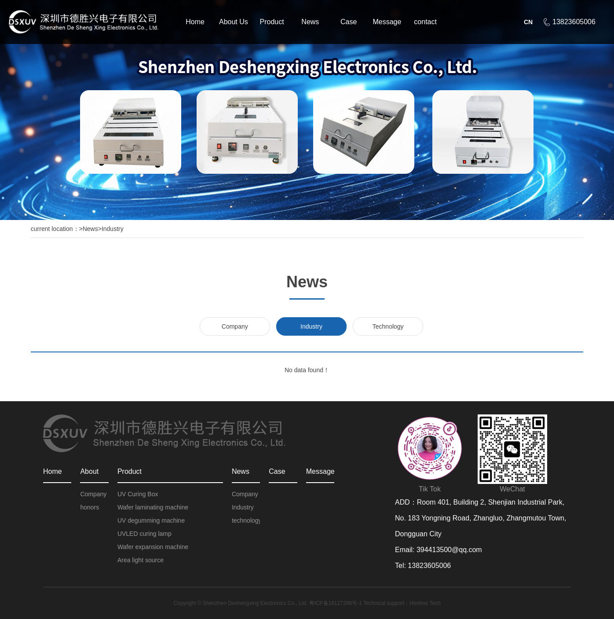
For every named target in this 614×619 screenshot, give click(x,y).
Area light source (140, 560)
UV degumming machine (151, 520)
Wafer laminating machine (152, 507)
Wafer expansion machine (152, 546)
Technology (388, 326)
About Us (233, 22)
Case (348, 22)
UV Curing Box (137, 494)
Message (387, 22)
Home (195, 22)
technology (246, 520)
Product (272, 22)
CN (528, 22)
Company (235, 326)
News (310, 22)
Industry (113, 228)
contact (425, 22)
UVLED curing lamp (144, 533)
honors (89, 507)
